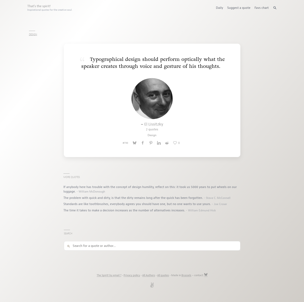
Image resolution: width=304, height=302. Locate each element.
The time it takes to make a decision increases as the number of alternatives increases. (124, 210)
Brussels (186, 275)
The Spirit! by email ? (109, 275)
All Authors (148, 275)
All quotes (163, 275)
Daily (219, 8)
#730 (125, 143)
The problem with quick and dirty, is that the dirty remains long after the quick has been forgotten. (133, 198)
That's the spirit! (49, 7)
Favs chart (262, 8)
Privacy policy (132, 275)
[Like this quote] (176, 142)
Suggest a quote (238, 8)
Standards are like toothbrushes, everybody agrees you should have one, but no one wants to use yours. (137, 204)
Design (33, 34)
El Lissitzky (153, 126)
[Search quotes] (275, 8)
